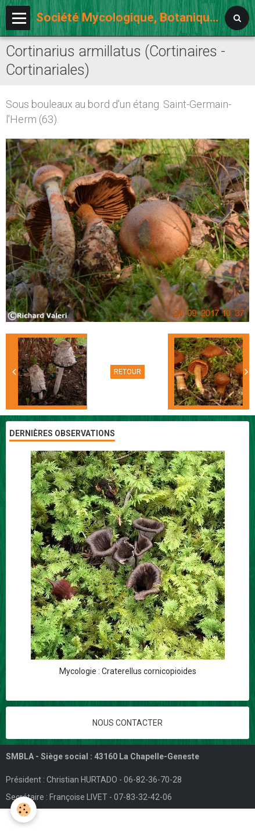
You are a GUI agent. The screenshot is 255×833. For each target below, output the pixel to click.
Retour (127, 372)
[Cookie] (23, 809)
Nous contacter (127, 722)
